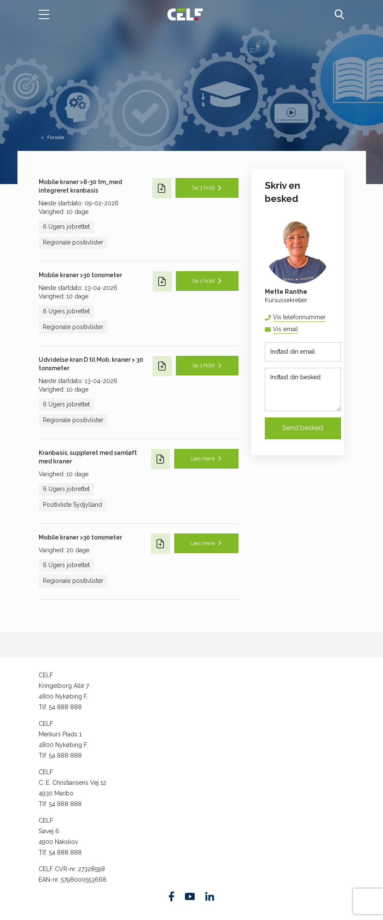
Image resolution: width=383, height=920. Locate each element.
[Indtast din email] (303, 351)
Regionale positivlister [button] (73, 242)
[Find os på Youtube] (190, 896)
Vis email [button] (285, 329)
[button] (48, 14)
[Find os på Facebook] (171, 896)
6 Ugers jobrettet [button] (66, 226)
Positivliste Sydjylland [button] (72, 504)
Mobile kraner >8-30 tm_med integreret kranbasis (80, 186)
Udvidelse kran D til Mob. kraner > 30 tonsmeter (91, 364)
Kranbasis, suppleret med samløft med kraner (88, 457)
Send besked (302, 428)
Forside (55, 137)
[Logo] (184, 14)
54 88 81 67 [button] (325, 317)
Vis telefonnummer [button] (299, 317)
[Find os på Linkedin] (209, 896)
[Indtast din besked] (303, 389)
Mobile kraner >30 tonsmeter (80, 275)
